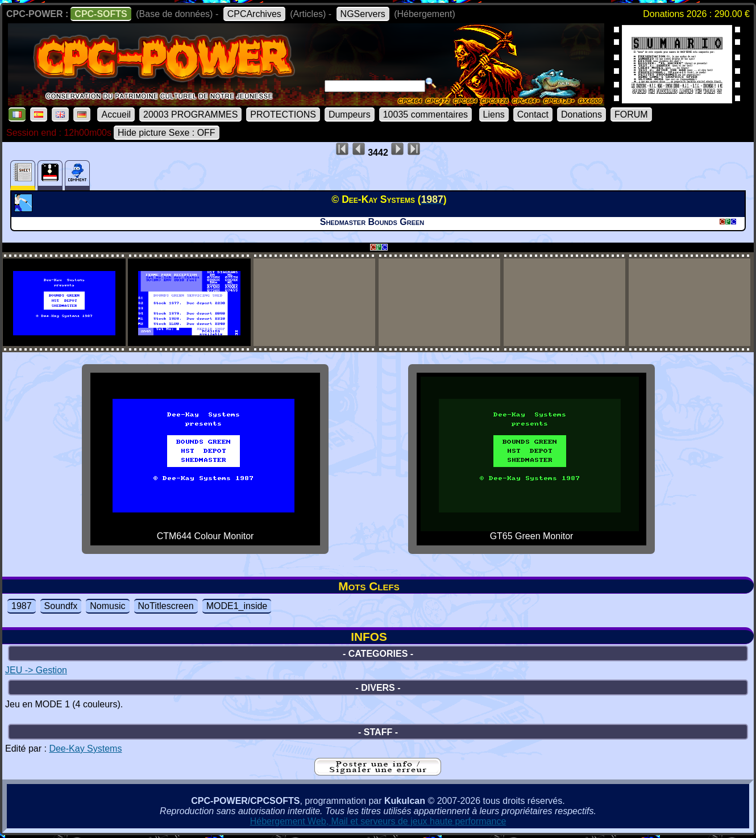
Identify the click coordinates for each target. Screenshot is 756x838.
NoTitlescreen (166, 606)
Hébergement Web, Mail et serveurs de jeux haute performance (378, 821)
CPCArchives (254, 14)
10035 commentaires (425, 114)
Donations (581, 114)
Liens (494, 114)
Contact (533, 114)
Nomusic (107, 606)
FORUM (631, 114)
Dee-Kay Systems (85, 748)
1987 (21, 606)
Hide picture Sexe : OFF (166, 132)
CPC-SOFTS (100, 14)
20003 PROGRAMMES (190, 114)
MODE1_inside (237, 606)
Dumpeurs (350, 114)
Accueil (116, 114)
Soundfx (61, 606)
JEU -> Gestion (36, 670)
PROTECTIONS (283, 114)
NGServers (362, 14)
